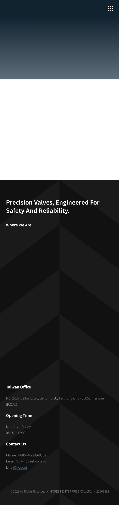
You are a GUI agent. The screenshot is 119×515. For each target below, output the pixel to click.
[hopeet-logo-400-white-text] (29, 6)
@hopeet (20, 467)
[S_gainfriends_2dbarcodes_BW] (60, 334)
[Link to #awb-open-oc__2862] (110, 8)
